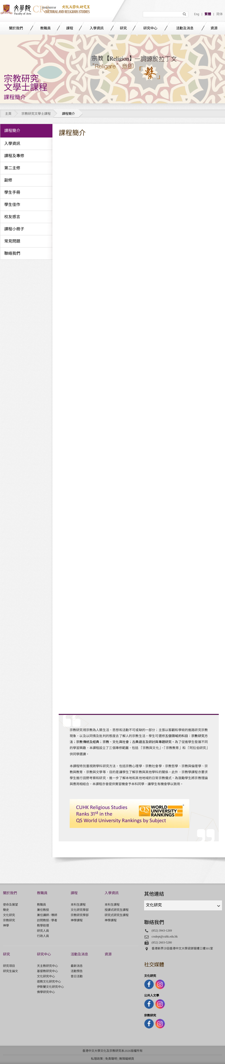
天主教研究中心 (47, 966)
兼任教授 (43, 910)
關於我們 (16, 28)
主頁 (8, 114)
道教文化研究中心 (49, 981)
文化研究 (9, 915)
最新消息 (77, 966)
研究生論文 (10, 971)
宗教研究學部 (80, 915)
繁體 (208, 14)
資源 (214, 28)
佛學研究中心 (46, 992)
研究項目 (9, 966)
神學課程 (77, 920)
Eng (196, 14)
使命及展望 (10, 904)
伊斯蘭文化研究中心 (50, 987)
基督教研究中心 (47, 971)
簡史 (6, 910)
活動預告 (77, 971)
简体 (219, 14)
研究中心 (150, 28)
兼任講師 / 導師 (47, 915)
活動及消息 (185, 28)
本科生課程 (78, 904)
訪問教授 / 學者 (47, 920)
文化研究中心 (46, 976)
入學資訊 (97, 28)
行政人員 (43, 936)
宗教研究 (9, 920)
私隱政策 (97, 1059)
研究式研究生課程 (117, 915)
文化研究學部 (80, 910)
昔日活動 (77, 976)
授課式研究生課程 (117, 910)
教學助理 (43, 925)
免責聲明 (111, 1059)
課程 (69, 28)
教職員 (45, 28)
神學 (6, 925)
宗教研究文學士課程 (36, 114)
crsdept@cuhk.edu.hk (165, 936)
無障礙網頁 (126, 1059)
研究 (123, 28)
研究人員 (43, 931)
